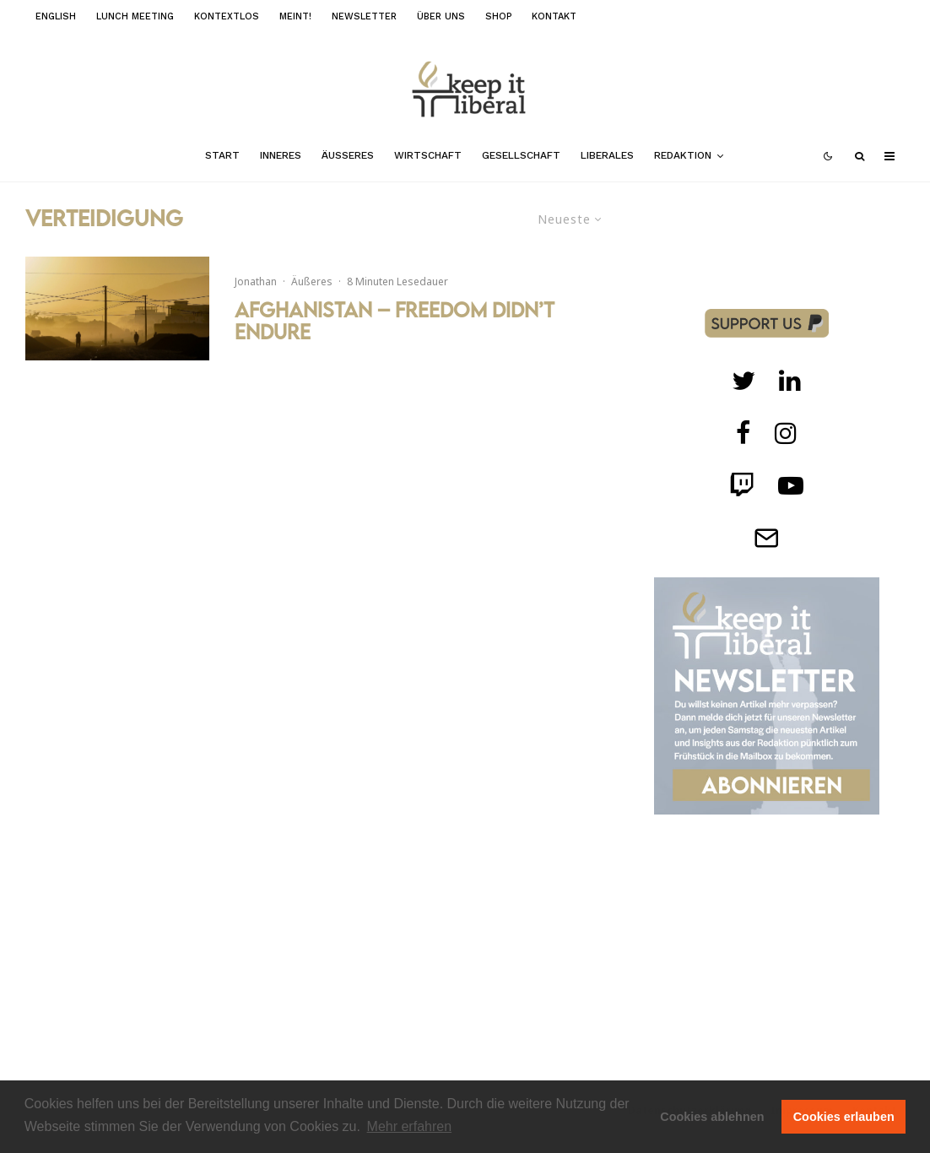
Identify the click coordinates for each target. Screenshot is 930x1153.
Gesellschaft (521, 155)
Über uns (441, 16)
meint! (295, 16)
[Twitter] (743, 380)
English (55, 16)
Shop (498, 16)
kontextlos (226, 16)
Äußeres (348, 155)
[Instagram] (785, 433)
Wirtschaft (428, 155)
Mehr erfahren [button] (409, 1126)
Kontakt (554, 16)
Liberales (607, 155)
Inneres (280, 155)
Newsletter (364, 16)
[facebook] (743, 433)
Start (222, 155)
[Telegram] (766, 537)
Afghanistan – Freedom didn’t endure (394, 321)
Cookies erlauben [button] (844, 1116)
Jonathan (256, 281)
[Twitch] (789, 380)
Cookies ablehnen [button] (712, 1116)
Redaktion (682, 155)
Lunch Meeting (135, 16)
